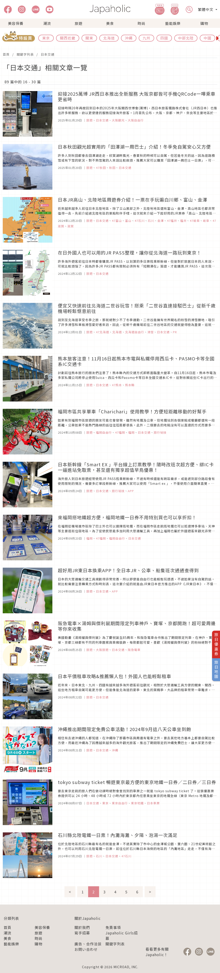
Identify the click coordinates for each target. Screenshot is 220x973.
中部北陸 (186, 38)
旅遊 (78, 23)
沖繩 (129, 38)
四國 (164, 38)
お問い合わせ (86, 949)
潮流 (47, 23)
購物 (204, 23)
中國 (207, 38)
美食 (110, 23)
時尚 (141, 23)
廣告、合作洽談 (88, 944)
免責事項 (113, 927)
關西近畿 (67, 38)
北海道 (109, 38)
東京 (46, 38)
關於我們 (82, 927)
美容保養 (15, 23)
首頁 (6, 54)
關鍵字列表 (25, 54)
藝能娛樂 (173, 23)
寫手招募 (82, 933)
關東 (89, 38)
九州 (146, 38)
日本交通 (47, 54)
